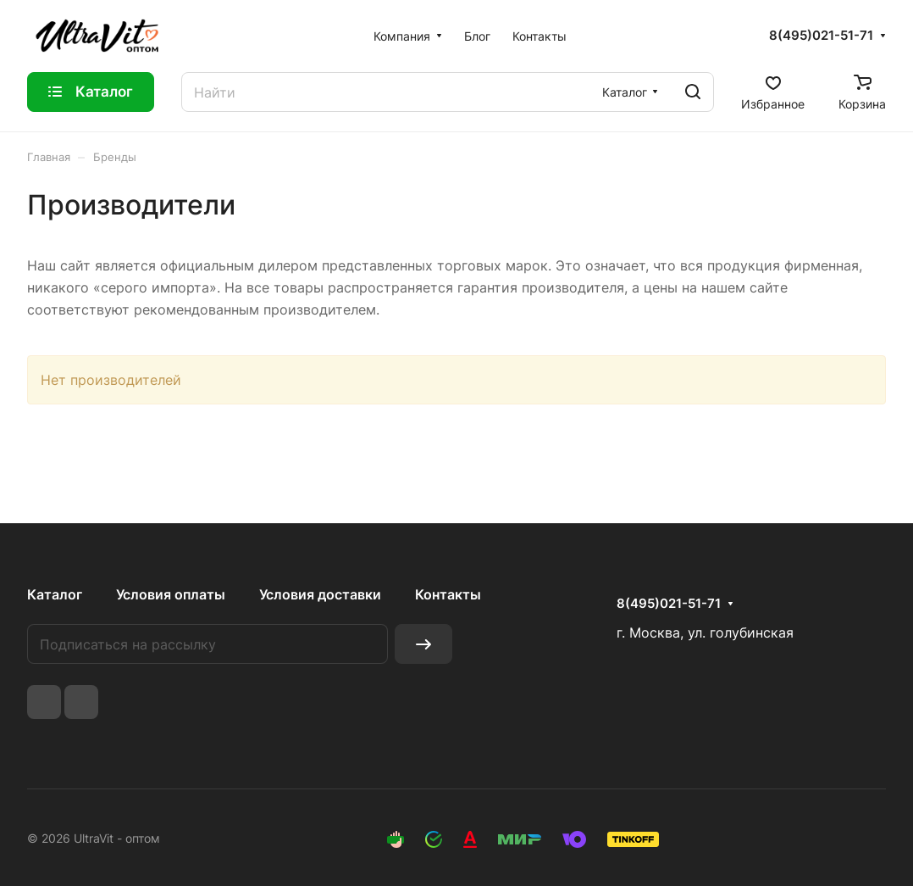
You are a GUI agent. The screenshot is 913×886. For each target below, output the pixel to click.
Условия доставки (320, 594)
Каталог (54, 594)
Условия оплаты (170, 594)
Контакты (448, 594)
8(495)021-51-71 (821, 35)
